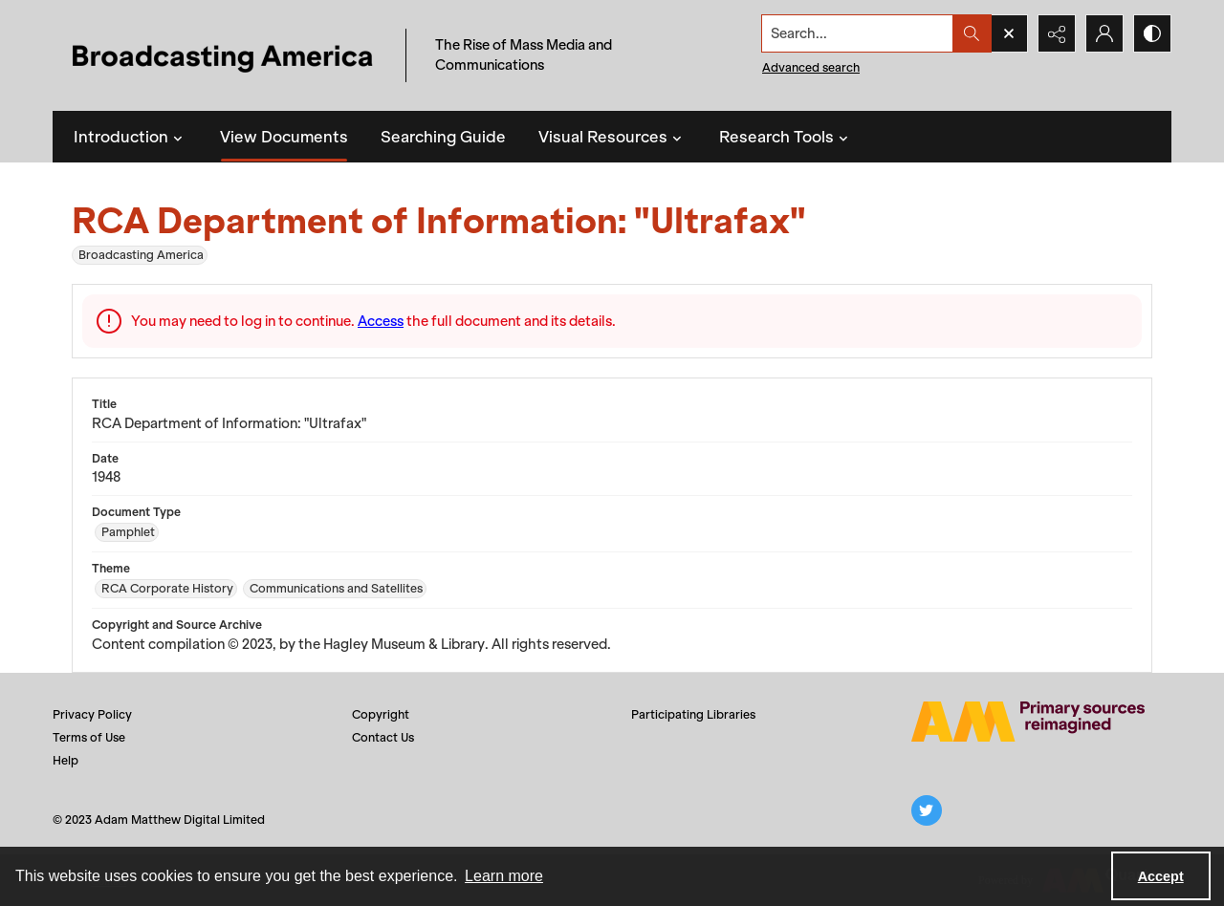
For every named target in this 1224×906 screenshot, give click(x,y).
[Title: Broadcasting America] (224, 56)
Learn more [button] (504, 876)
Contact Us (383, 737)
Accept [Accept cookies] (1161, 876)
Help (65, 760)
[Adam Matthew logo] (1028, 721)
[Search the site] (857, 33)
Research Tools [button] (786, 136)
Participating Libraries (693, 714)
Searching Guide (443, 136)
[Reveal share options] (1056, 33)
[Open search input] (1009, 33)
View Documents (284, 136)
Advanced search (811, 67)
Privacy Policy (92, 714)
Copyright (380, 714)
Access (381, 321)
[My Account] (1104, 33)
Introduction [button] (130, 136)
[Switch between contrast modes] (1152, 33)
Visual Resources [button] (612, 136)
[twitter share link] (926, 810)
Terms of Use (89, 737)
